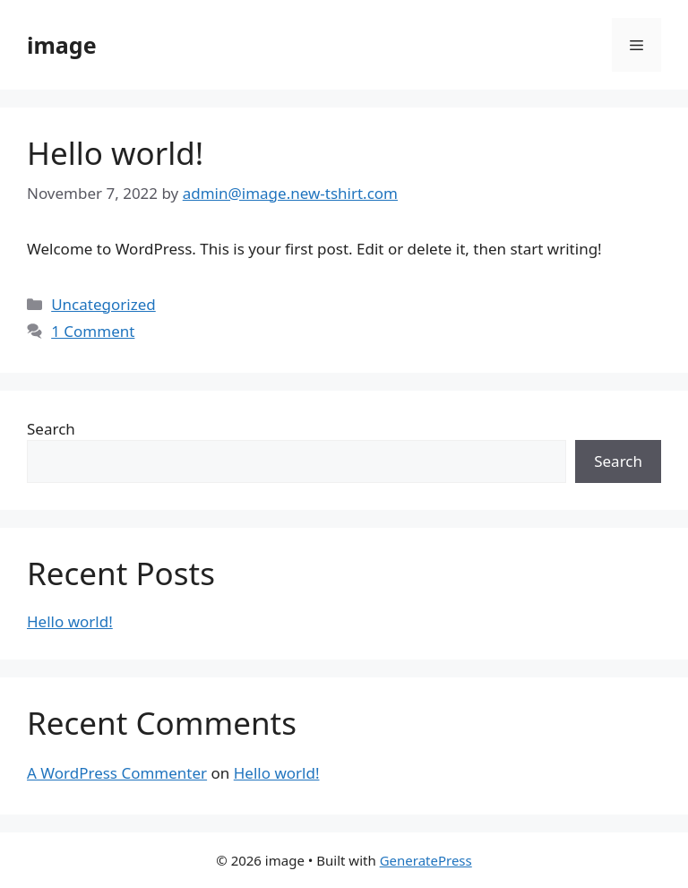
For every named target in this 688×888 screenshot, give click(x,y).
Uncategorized (103, 304)
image (62, 45)
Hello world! (115, 153)
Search (51, 428)
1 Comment (92, 331)
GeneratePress (426, 860)
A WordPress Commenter (117, 773)
